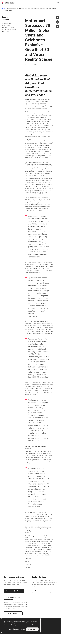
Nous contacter (13, 613)
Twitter (27, 561)
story (26, 390)
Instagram (28, 564)
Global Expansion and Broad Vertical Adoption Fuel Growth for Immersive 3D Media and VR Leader (9, 27)
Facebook (28, 558)
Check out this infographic (32, 527)
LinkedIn (27, 568)
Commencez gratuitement (14, 591)
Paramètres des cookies (17, 629)
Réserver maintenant (41, 591)
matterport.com (29, 555)
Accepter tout (32, 629)
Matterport (28, 103)
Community (48, 516)
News (3, 8)
